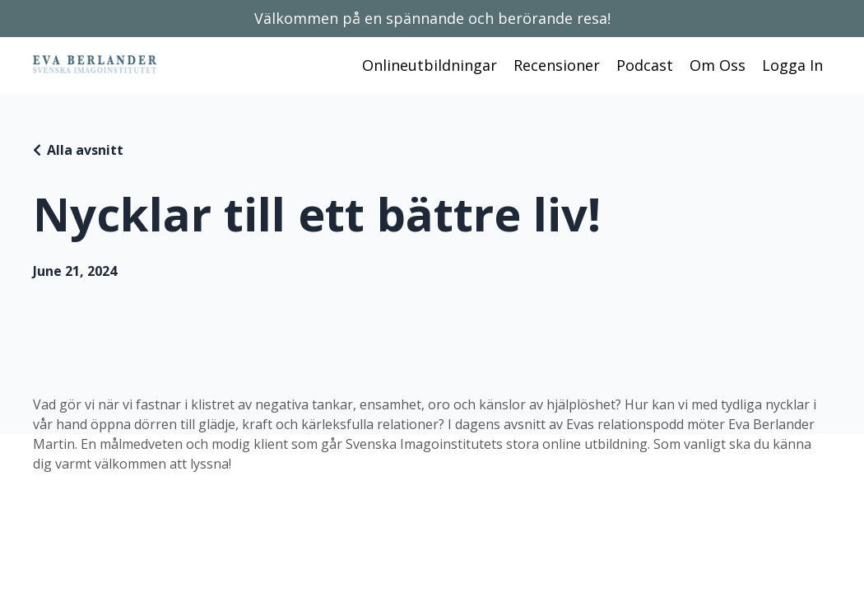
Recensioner (556, 65)
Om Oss (718, 65)
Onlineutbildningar (429, 65)
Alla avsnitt (85, 150)
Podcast (644, 65)
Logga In (792, 65)
